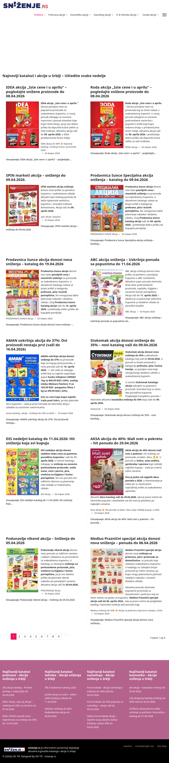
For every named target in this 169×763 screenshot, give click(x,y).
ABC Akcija (130, 311)
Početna (38, 14)
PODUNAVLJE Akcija (50, 590)
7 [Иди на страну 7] (47, 636)
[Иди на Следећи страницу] (63, 634)
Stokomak (95, 408)
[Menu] (164, 15)
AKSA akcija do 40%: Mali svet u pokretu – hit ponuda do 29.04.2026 (126, 440)
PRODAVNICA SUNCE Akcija (104, 234)
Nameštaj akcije (102, 14)
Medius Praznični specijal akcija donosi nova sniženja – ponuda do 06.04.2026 (125, 540)
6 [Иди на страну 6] (42, 636)
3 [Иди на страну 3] (25, 636)
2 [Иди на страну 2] (19, 636)
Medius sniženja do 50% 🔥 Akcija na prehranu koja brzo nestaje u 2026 (126, 610)
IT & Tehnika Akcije (126, 14)
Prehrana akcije (57, 14)
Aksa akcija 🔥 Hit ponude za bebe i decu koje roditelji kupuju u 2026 (124, 509)
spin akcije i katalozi (51, 216)
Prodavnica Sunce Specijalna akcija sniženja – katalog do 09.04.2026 (121, 177)
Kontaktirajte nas (144, 746)
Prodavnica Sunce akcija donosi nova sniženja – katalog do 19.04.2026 (39, 261)
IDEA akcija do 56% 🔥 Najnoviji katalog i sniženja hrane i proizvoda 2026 (58, 147)
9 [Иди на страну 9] (58, 636)
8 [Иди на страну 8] (53, 636)
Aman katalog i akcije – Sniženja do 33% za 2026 (30, 413)
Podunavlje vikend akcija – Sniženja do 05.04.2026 (40, 540)
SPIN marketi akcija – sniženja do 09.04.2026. (36, 177)
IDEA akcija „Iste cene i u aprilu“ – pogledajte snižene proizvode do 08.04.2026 (36, 91)
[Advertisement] (36, 26)
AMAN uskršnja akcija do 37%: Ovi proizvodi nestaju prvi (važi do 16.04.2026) (36, 344)
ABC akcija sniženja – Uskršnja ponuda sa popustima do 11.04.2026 (124, 261)
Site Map (162, 746)
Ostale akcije (149, 14)
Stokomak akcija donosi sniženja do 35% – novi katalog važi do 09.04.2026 (123, 342)
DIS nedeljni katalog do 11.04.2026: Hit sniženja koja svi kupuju (40, 440)
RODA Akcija (131, 147)
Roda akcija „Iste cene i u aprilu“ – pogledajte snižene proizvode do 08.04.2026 (121, 91)
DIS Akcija (46, 494)
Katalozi (128, 746)
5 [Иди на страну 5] (36, 636)
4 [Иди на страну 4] (30, 636)
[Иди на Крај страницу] (68, 634)
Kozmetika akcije (79, 14)
